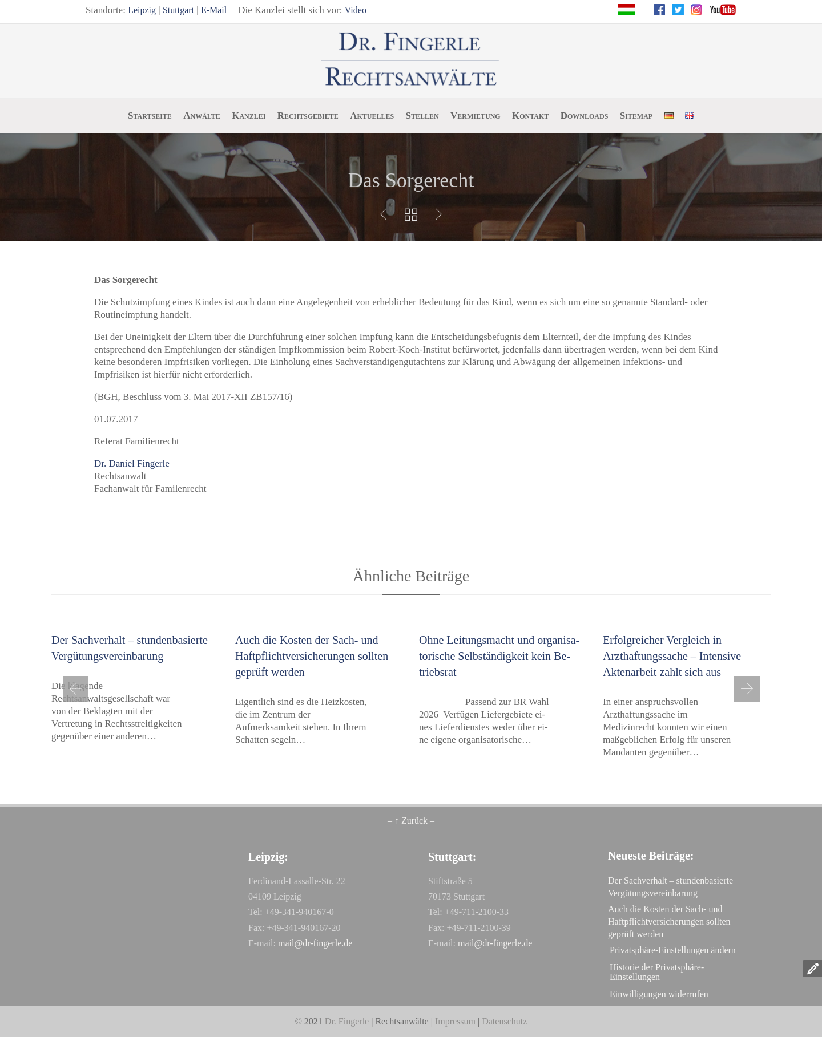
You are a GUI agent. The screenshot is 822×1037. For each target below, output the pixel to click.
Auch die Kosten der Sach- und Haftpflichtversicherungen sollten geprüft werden (311, 656)
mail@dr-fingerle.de (315, 943)
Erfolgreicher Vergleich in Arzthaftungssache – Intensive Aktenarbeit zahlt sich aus (672, 656)
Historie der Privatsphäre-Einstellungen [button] (657, 972)
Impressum (455, 1021)
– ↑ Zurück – (411, 820)
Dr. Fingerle (347, 1021)
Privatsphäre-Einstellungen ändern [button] (673, 950)
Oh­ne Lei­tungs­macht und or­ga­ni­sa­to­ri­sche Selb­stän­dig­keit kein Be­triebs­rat (499, 656)
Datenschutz (504, 1021)
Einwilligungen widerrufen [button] (659, 994)
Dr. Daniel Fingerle (132, 463)
